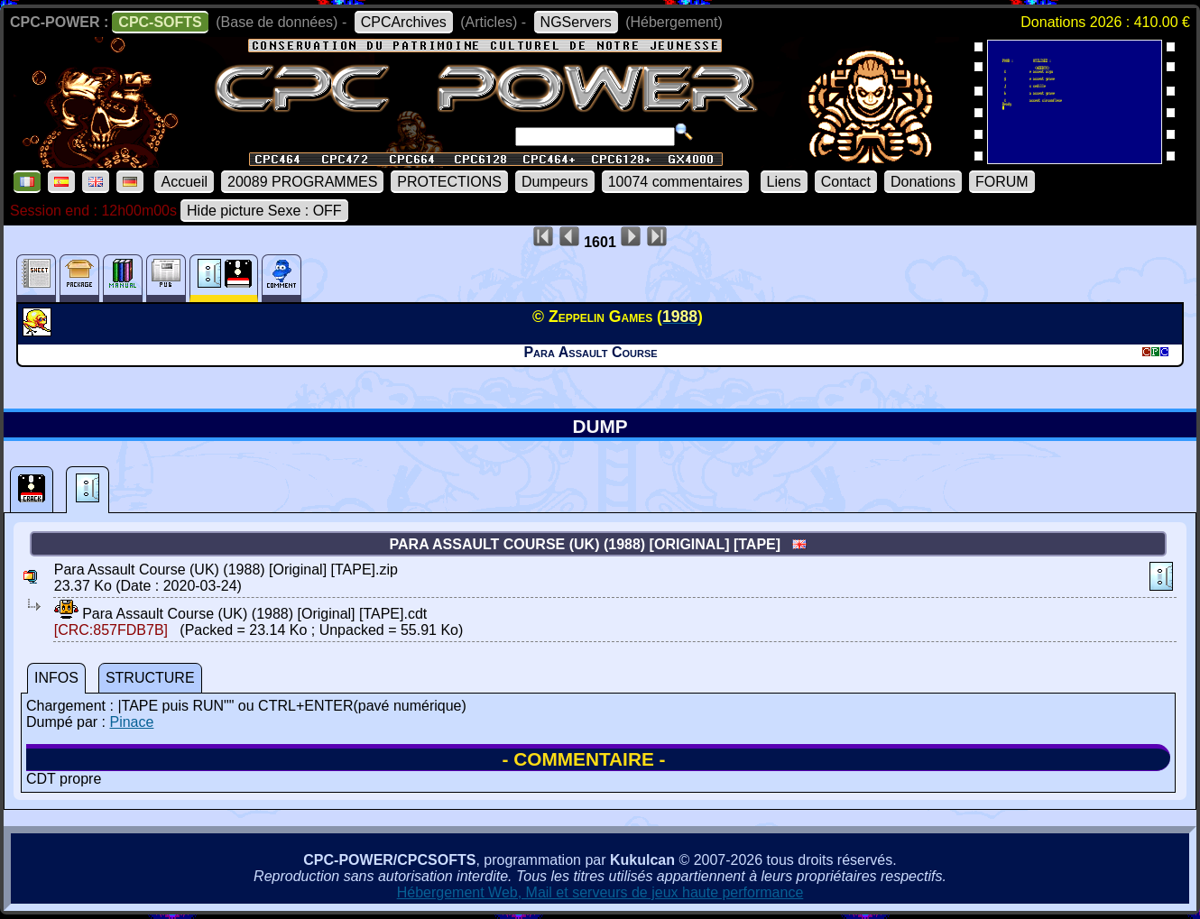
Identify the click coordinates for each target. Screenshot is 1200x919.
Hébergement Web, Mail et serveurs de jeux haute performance (600, 892)
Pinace (131, 722)
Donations (923, 181)
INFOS (56, 677)
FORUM (1002, 181)
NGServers (576, 22)
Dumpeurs (555, 181)
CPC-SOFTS (159, 22)
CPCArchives (404, 22)
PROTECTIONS (449, 181)
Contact (846, 181)
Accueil (184, 181)
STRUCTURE (150, 677)
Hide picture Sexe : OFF (264, 210)
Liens (784, 181)
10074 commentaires (675, 181)
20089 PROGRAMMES (302, 181)
